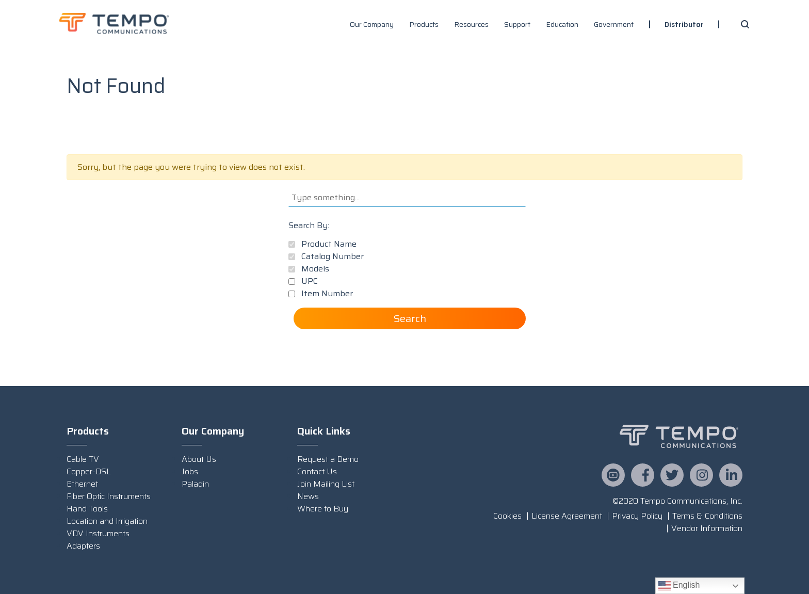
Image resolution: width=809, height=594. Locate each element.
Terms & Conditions (707, 515)
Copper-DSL (89, 471)
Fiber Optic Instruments (109, 496)
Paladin (195, 483)
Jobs (190, 471)
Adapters (83, 545)
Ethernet (82, 483)
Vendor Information (706, 528)
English (679, 586)
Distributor (684, 24)
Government (614, 24)
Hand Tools (87, 508)
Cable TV (83, 459)
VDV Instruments (98, 533)
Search (410, 318)
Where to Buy (322, 508)
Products (424, 24)
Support (517, 24)
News (308, 496)
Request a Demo (328, 459)
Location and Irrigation (107, 521)
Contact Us (317, 471)
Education (562, 24)
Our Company (372, 24)
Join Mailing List (325, 483)
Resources (471, 24)
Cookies (507, 515)
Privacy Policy (637, 515)
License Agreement (566, 515)
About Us (199, 459)
